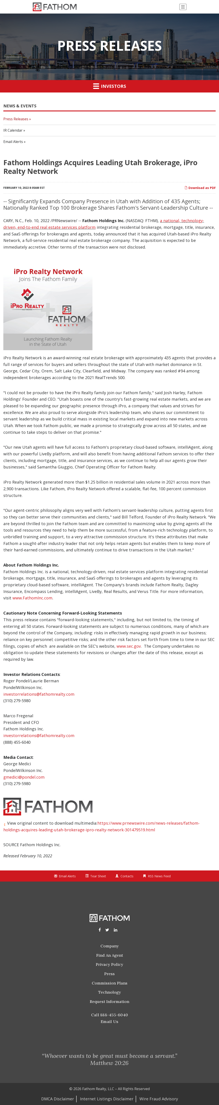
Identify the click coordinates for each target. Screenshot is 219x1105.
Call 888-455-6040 (109, 1014)
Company (109, 945)
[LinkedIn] (115, 929)
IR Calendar (13, 130)
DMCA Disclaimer (57, 1098)
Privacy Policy (109, 964)
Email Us (109, 1021)
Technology (109, 992)
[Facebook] (99, 929)
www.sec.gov (129, 646)
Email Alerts (13, 141)
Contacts (127, 876)
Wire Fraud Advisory (158, 1098)
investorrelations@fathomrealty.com (38, 694)
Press (109, 973)
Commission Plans (109, 983)
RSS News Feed (159, 876)
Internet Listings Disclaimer (106, 1098)
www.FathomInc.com (32, 598)
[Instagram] (107, 929)
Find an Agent (109, 955)
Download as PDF (200, 188)
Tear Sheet (98, 876)
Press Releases (15, 119)
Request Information (109, 1001)
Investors (109, 86)
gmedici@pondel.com (24, 777)
